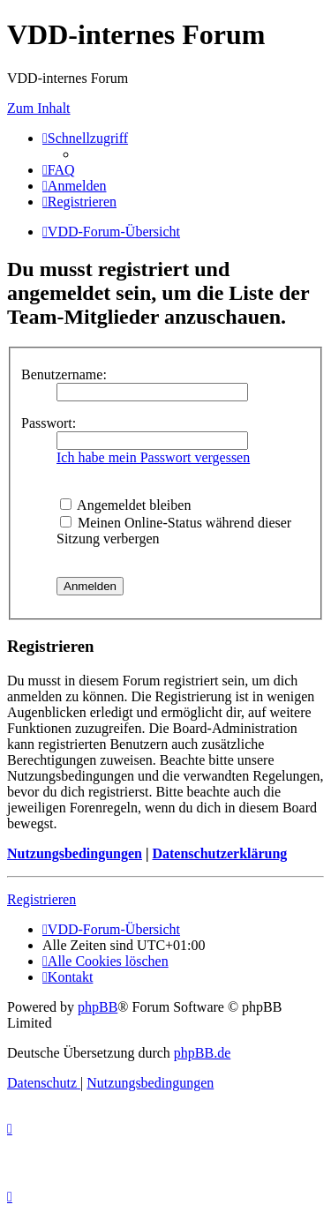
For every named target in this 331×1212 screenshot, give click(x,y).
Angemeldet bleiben (125, 505)
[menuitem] (58, 169)
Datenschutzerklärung (219, 853)
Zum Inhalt (39, 108)
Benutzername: (64, 374)
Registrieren (41, 899)
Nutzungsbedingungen (74, 853)
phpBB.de (202, 1052)
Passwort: (48, 422)
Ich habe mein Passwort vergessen (153, 457)
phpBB (97, 1006)
